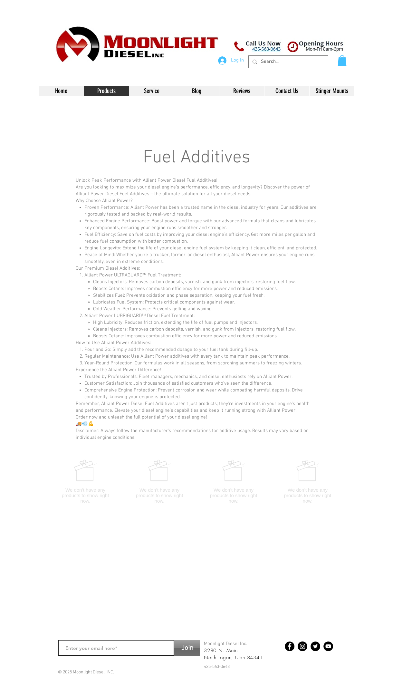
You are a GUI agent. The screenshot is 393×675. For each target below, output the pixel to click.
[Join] (187, 648)
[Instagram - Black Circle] (302, 646)
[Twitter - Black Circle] (315, 646)
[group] (196, 481)
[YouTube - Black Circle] (328, 646)
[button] (342, 60)
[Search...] (287, 62)
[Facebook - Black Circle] (289, 646)
